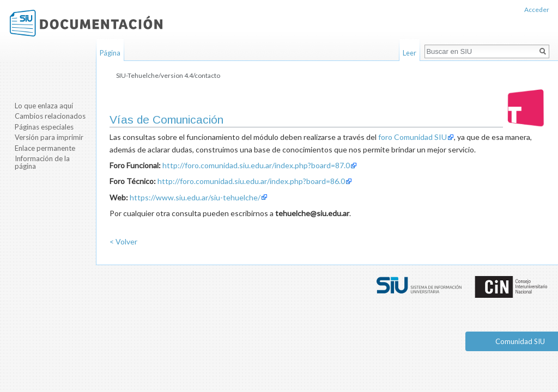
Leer (409, 52)
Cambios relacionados (50, 116)
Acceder (536, 9)
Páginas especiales (44, 126)
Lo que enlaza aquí (44, 105)
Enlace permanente (45, 148)
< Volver (123, 241)
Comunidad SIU (520, 341)
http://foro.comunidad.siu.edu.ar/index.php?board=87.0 (256, 165)
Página (110, 52)
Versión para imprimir (49, 137)
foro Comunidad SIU (412, 137)
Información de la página (42, 162)
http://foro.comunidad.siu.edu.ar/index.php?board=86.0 (251, 181)
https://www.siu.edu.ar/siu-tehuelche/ (195, 197)
